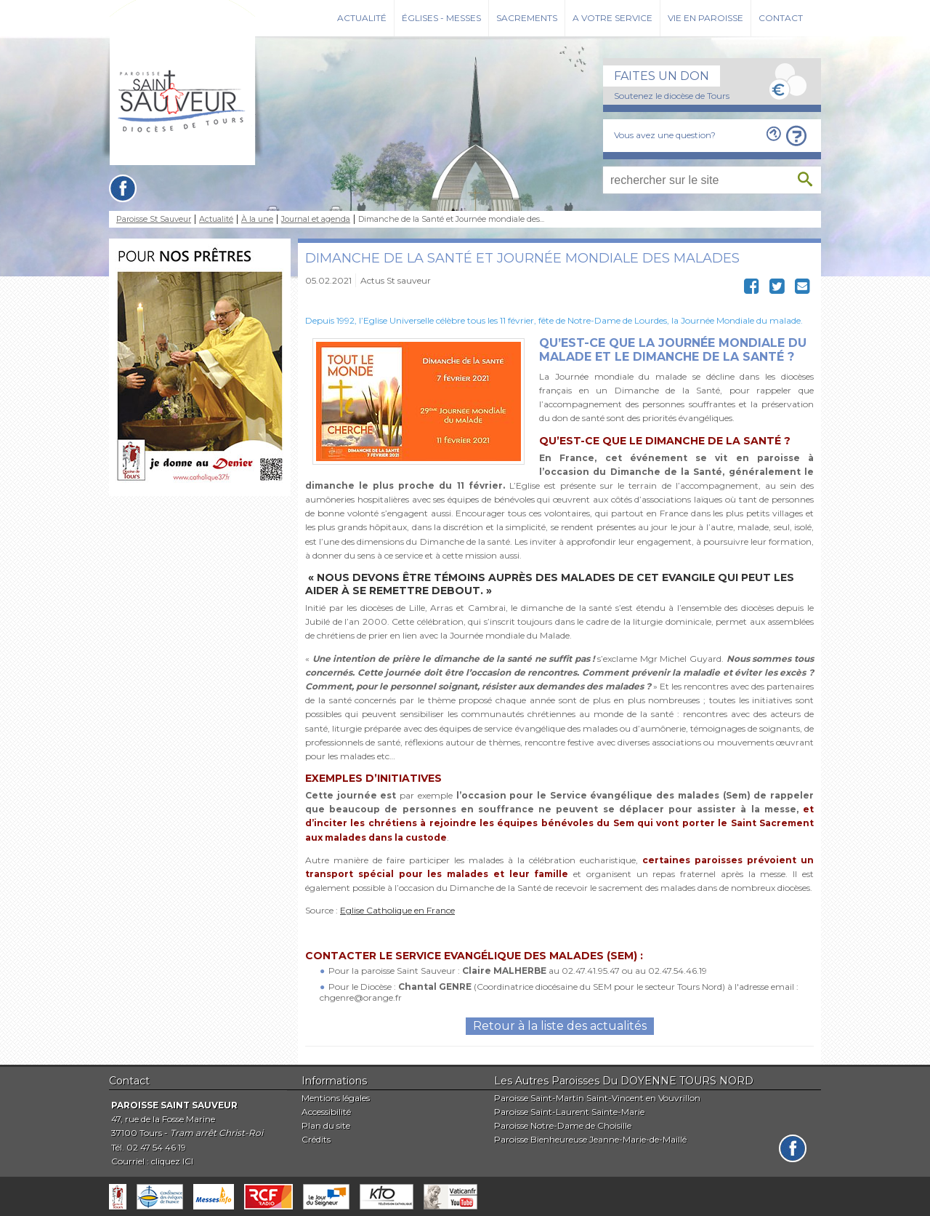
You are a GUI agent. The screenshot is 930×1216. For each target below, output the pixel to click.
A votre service (612, 17)
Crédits (316, 1139)
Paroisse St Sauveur (153, 219)
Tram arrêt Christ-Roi (216, 1132)
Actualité (362, 17)
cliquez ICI (172, 1161)
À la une (257, 219)
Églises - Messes (441, 17)
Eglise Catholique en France (397, 910)
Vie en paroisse (705, 17)
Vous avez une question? (665, 134)
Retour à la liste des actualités (560, 1026)
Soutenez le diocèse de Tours (671, 95)
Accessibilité (326, 1111)
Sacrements (526, 17)
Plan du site (326, 1125)
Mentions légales (336, 1097)
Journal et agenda (315, 219)
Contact (781, 17)
